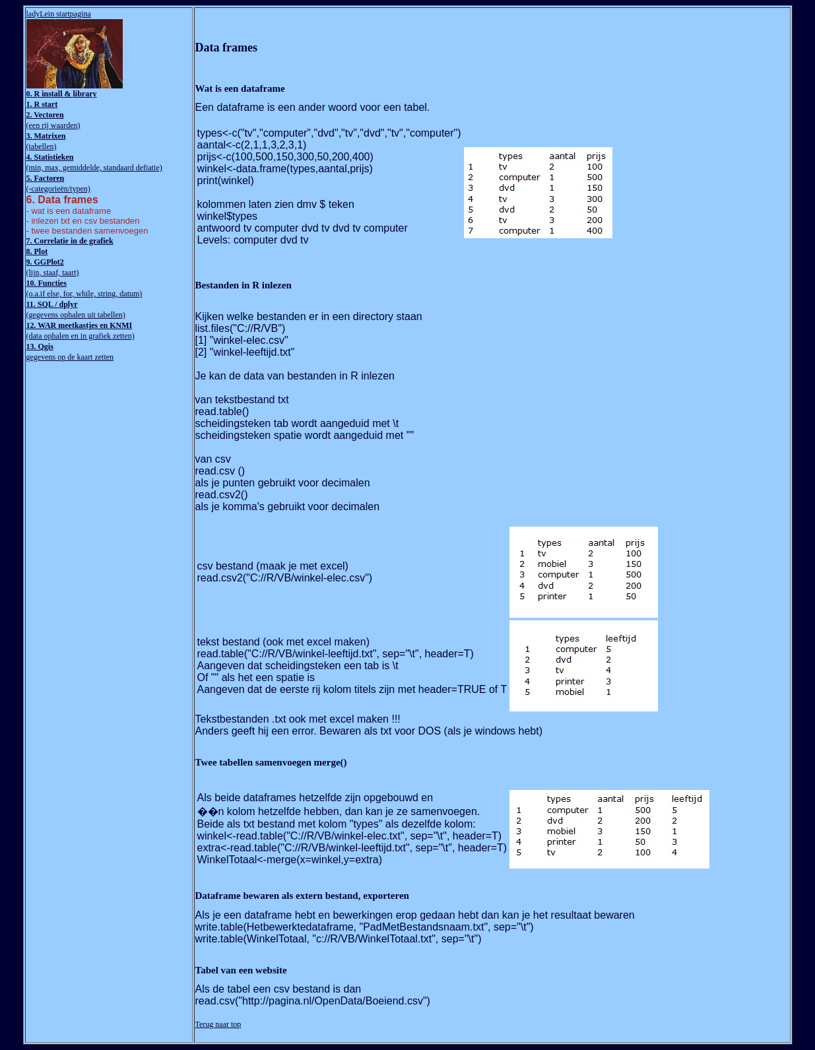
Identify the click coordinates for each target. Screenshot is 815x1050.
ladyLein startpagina (58, 13)
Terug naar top (218, 1024)
